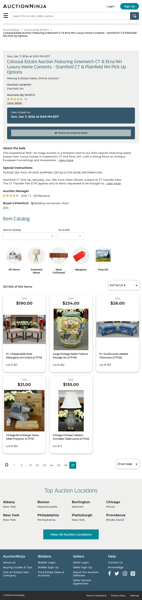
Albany (9, 502)
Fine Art (103, 269)
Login (110, 6)
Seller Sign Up (82, 567)
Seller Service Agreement (82, 582)
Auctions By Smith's (36, 29)
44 (51, 465)
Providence (115, 515)
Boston (43, 502)
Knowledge (115, 567)
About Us (9, 562)
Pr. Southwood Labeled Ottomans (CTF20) (113, 355)
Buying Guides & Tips (17, 567)
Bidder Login (47, 562)
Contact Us (115, 562)
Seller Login (81, 562)
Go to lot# (64, 229)
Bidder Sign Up (48, 567)
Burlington (81, 502)
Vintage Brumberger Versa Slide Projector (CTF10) (22, 437)
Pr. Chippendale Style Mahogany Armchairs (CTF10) (24, 355)
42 (37, 465)
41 (30, 465)
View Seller (14, 103)
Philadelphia (48, 515)
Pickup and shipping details (71, 133)
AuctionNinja (11, 29)
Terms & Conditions (96, 595)
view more (66, 160)
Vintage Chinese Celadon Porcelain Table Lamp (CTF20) (71, 437)
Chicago (113, 502)
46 (66, 465)
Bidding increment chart (50, 203)
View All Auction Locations (71, 534)
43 (44, 465)
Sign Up (129, 6)
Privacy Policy (118, 595)
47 (72, 465)
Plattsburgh (82, 515)
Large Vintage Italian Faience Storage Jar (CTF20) (70, 355)
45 (58, 465)
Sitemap (134, 595)
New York (11, 515)
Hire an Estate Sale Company (16, 573)
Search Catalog (12, 229)
